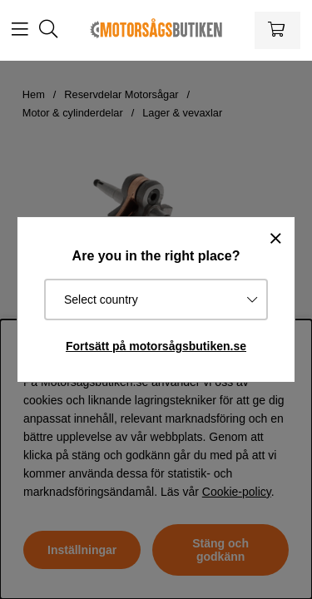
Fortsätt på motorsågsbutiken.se (156, 346)
